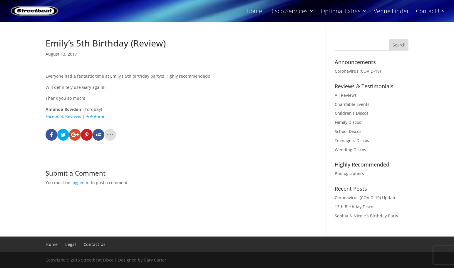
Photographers (349, 173)
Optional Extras (341, 12)
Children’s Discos (351, 113)
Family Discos (348, 122)
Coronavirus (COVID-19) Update (365, 197)
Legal (70, 244)
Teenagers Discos (352, 140)
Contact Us (430, 12)
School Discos (348, 131)
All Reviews (346, 95)
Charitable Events (352, 104)
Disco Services (288, 12)
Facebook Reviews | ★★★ (71, 116)
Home (254, 12)
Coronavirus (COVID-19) (358, 71)
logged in (80, 182)
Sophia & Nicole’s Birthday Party (366, 216)
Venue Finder (391, 12)
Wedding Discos (350, 149)
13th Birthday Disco (354, 206)
